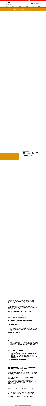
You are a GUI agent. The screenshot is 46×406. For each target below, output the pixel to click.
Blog (33, 6)
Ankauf (7, 6)
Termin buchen (26, 6)
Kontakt (39, 6)
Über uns (20, 6)
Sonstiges (13, 6)
